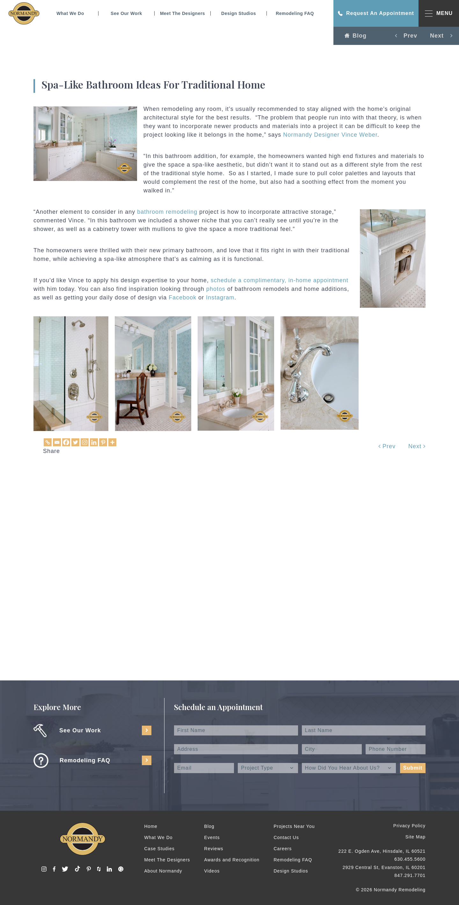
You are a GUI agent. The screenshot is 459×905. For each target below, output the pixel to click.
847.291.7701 (410, 875)
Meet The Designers (182, 13)
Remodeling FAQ (295, 13)
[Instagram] (85, 442)
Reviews (213, 848)
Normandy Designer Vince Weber (330, 135)
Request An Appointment (376, 13)
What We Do (70, 13)
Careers (282, 848)
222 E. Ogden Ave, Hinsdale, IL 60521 (382, 851)
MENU (439, 14)
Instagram (220, 297)
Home (150, 826)
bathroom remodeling (167, 212)
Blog (356, 35)
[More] (112, 442)
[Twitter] (75, 442)
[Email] (57, 442)
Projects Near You (294, 826)
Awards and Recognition (232, 859)
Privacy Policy (409, 825)
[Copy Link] (48, 442)
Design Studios (238, 13)
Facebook (183, 297)
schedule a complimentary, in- (253, 280)
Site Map (415, 836)
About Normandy (163, 870)
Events (212, 837)
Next (417, 446)
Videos (212, 870)
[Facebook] (66, 442)
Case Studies (159, 848)
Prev (387, 446)
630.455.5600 (410, 859)
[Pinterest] (103, 442)
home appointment (322, 280)
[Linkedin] (94, 442)
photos (215, 289)
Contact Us (286, 837)
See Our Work (126, 13)
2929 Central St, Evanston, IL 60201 (384, 867)
